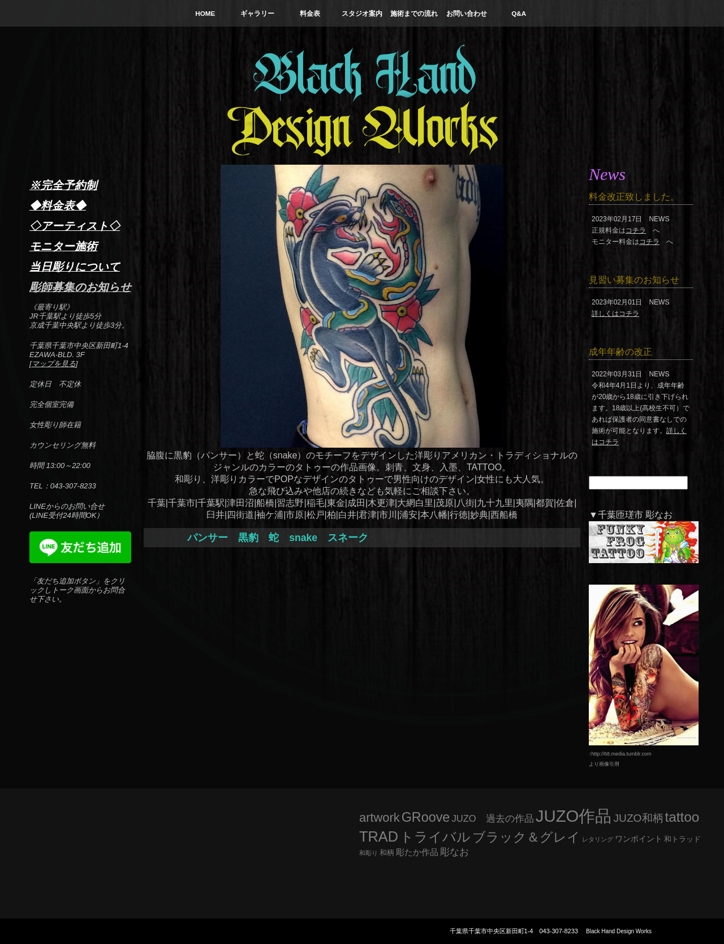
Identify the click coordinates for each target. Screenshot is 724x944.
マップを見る (54, 363)
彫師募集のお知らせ (80, 287)
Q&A (518, 13)
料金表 (310, 13)
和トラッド (682, 839)
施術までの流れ (414, 13)
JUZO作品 (574, 815)
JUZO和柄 (638, 818)
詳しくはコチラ (615, 313)
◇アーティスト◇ (74, 226)
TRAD (378, 836)
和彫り (368, 852)
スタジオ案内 (362, 13)
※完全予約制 (63, 185)
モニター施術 (63, 246)
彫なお (454, 852)
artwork (379, 817)
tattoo (682, 817)
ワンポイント (638, 838)
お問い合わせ (466, 13)
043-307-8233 (558, 931)
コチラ (636, 230)
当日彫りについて (74, 266)
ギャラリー (257, 13)
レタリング (597, 839)
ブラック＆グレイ (526, 837)
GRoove (426, 817)
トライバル (435, 836)
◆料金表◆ (57, 205)
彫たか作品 (417, 852)
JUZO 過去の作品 (492, 818)
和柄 (387, 852)
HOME (205, 13)
